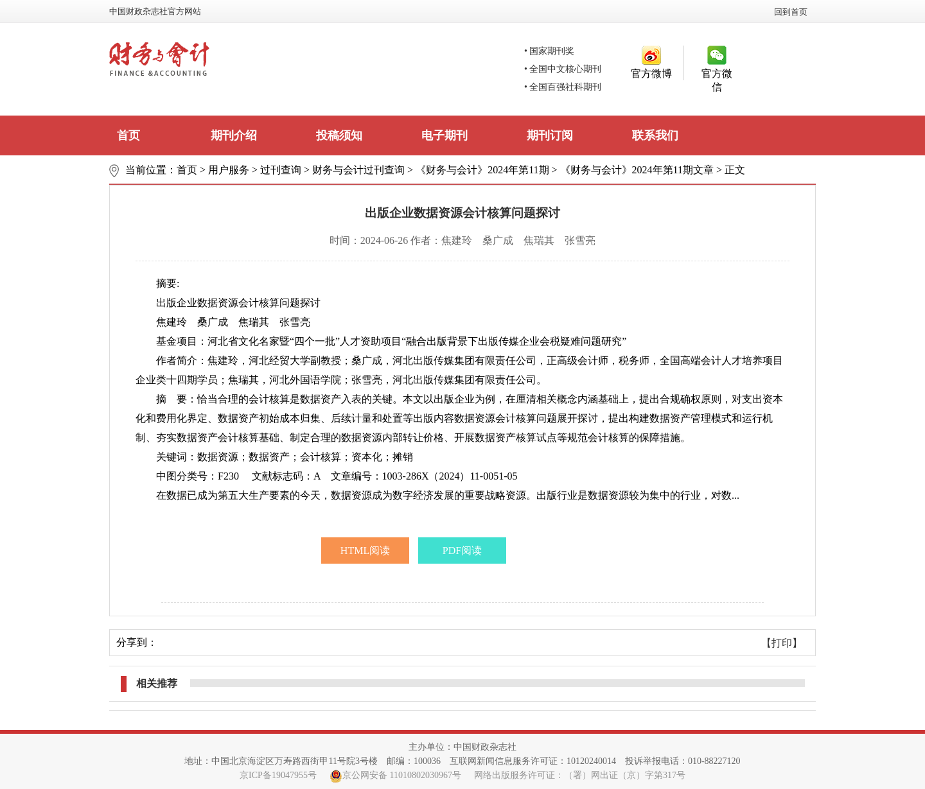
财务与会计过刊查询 (358, 169)
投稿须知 (339, 135)
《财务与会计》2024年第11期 (482, 169)
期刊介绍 (234, 135)
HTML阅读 (365, 550)
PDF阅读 (462, 550)
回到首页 (790, 12)
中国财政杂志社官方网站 (155, 11)
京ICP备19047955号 (278, 775)
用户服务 (228, 169)
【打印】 (781, 642)
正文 (735, 169)
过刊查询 (280, 169)
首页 (128, 135)
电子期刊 (444, 135)
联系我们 (655, 135)
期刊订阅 (550, 135)
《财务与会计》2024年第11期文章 (637, 169)
